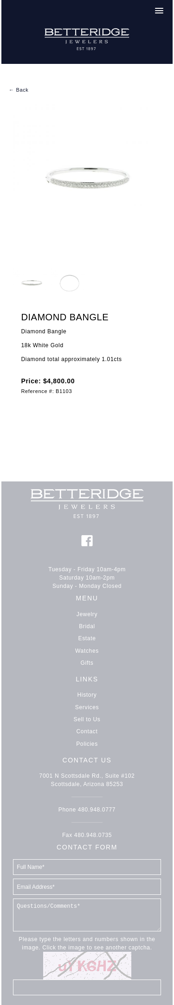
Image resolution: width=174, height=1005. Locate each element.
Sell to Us (87, 719)
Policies (87, 744)
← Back (18, 90)
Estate (87, 638)
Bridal (87, 626)
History (87, 695)
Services (87, 707)
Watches (87, 651)
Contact (87, 731)
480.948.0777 (97, 809)
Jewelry (87, 614)
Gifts (87, 663)
